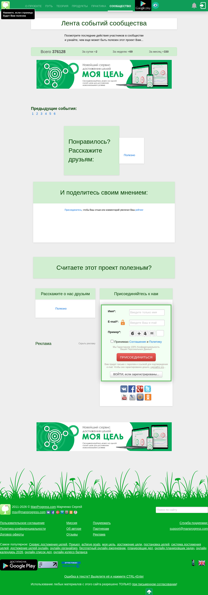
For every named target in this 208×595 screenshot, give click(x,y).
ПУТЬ (49, 6)
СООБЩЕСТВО (120, 6)
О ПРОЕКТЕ (33, 6)
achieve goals (90, 544)
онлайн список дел (38, 552)
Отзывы (72, 534)
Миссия (71, 523)
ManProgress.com (43, 507)
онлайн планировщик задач (175, 548)
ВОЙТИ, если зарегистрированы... (136, 374)
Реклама (99, 534)
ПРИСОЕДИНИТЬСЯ (136, 357)
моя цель (109, 544)
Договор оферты (12, 534)
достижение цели (129, 544)
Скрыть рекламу (87, 343)
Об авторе (73, 528)
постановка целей (156, 544)
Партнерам (101, 528)
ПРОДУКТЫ (80, 6)
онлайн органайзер (63, 548)
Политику (155, 341)
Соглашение (137, 341)
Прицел (74, 544)
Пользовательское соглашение (22, 523)
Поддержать (102, 523)
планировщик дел (140, 548)
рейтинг (139, 210)
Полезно (129, 155)
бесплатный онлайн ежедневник (102, 548)
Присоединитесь (73, 210)
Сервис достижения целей (48, 544)
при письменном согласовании (154, 584)
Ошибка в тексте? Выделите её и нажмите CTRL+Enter (104, 576)
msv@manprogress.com (29, 512)
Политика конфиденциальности (23, 528)
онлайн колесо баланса (70, 552)
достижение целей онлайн (29, 548)
